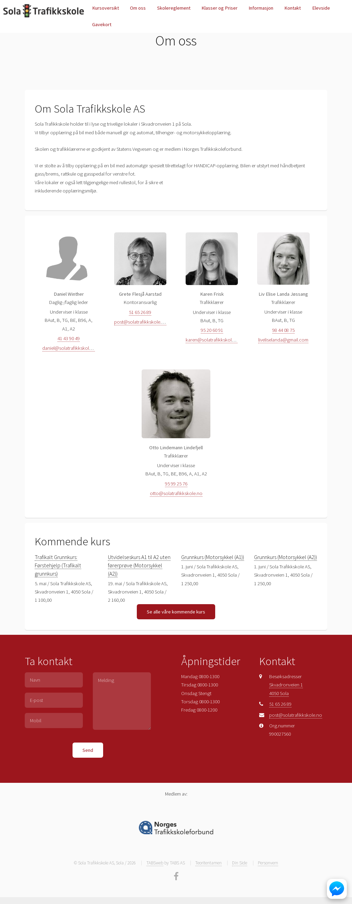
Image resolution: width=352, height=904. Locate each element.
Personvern (268, 863)
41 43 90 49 (68, 338)
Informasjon (261, 8)
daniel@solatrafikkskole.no (70, 348)
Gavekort (101, 24)
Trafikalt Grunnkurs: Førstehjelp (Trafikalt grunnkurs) (58, 565)
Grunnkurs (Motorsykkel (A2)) (285, 557)
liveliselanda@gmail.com (283, 340)
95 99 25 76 (176, 484)
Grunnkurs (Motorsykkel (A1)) (212, 557)
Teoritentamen (208, 863)
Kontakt (292, 8)
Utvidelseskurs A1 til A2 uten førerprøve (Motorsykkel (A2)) (139, 565)
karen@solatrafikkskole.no (213, 340)
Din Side (239, 863)
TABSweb (154, 863)
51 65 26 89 (140, 312)
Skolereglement (173, 8)
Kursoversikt (105, 8)
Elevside (321, 8)
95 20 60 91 (212, 330)
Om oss (138, 8)
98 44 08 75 (283, 330)
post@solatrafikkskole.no (140, 322)
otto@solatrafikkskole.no (176, 493)
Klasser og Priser (219, 8)
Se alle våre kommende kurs (176, 612)
